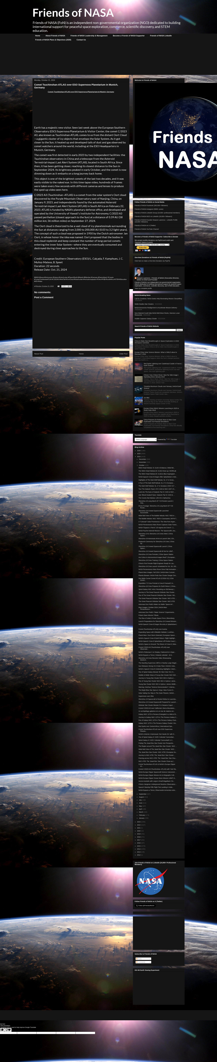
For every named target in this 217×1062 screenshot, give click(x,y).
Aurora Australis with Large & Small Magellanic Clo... (157, 781)
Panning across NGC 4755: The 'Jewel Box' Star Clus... (157, 758)
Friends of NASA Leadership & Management (89, 36)
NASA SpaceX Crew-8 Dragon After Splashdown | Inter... (158, 477)
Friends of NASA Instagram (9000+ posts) (149, 209)
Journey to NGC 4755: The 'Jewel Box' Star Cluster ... (157, 755)
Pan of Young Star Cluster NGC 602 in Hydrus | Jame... (157, 681)
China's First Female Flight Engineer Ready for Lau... (157, 563)
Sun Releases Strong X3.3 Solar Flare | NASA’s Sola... (157, 666)
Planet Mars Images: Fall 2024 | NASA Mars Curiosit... (157, 572)
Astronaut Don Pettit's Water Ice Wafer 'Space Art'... (156, 604)
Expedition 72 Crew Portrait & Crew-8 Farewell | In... (156, 583)
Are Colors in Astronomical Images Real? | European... (157, 557)
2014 (139, 849)
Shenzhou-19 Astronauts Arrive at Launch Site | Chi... (157, 538)
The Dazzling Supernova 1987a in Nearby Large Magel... (158, 663)
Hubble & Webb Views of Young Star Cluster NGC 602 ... (158, 675)
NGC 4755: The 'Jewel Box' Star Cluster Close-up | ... (157, 761)
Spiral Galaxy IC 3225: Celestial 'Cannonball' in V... (156, 740)
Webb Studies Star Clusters (144, 304)
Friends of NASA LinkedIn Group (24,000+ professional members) (157, 213)
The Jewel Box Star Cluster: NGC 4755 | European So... (158, 752)
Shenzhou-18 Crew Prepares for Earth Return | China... (157, 586)
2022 (139, 825)
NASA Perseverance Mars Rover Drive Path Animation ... (158, 569)
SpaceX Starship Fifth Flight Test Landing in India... (156, 787)
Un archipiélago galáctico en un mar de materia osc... (157, 711)
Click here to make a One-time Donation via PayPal (152, 261)
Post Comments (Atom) (85, 359)
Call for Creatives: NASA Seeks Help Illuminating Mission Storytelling (158, 299)
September (143, 794)
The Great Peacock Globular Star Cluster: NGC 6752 (157, 601)
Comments (140, 962)
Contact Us (81, 40)
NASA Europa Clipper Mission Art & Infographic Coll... (157, 775)
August (141, 797)
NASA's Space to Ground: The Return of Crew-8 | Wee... (158, 644)
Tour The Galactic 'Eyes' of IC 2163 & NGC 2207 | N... (157, 489)
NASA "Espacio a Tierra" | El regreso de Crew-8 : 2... (157, 528)
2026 (139, 450)
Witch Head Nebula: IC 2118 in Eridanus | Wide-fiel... (157, 468)
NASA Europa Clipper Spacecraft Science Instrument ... (158, 772)
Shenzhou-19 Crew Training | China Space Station (156, 560)
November (142, 462)
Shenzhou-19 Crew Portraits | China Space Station (156, 554)
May (140, 806)
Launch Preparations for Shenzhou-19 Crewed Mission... (158, 621)
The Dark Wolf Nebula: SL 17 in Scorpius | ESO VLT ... (157, 486)
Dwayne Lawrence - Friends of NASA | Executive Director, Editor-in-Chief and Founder (158, 279)
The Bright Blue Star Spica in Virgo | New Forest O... (157, 690)
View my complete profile (143, 288)
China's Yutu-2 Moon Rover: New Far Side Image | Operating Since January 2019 (161, 376)
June (141, 803)
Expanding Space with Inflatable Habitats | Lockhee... (157, 632)
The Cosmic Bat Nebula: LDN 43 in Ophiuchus (154, 498)
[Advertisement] (108, 58)
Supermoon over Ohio (146, 696)
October (142, 465)
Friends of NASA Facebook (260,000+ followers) (151, 205)
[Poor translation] (8, 1030)
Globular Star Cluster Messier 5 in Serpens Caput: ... (157, 705)
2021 (139, 828)
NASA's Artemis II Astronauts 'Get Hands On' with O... (157, 734)
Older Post (123, 354)
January (142, 818)
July (140, 800)
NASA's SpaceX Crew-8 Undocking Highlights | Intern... (157, 669)
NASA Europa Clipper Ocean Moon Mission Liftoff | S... (157, 778)
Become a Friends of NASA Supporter (129, 36)
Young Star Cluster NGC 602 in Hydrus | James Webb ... (158, 684)
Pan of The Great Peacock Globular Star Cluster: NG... (157, 595)
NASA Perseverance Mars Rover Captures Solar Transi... (158, 525)
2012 (139, 855)
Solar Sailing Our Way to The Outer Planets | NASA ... (157, 693)
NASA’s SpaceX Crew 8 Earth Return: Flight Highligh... (157, 638)
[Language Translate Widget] (146, 439)
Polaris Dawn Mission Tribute (149, 615)
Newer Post (38, 354)
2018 (139, 837)
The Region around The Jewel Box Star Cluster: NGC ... (158, 746)
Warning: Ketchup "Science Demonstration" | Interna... (157, 687)
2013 (139, 852)
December (142, 459)
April (140, 809)
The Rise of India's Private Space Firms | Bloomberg (156, 618)
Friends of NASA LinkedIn (161, 36)
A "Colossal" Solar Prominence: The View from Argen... (157, 522)
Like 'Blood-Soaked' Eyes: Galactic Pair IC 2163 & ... (157, 495)
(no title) (146, 398)
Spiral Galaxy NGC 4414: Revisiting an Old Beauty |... (157, 589)
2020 (139, 831)
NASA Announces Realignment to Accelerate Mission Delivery (156, 308)
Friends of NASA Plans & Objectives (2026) (53, 40)
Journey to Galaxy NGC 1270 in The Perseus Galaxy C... (158, 717)
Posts (139, 959)
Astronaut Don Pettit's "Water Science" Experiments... (157, 612)
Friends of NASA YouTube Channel (147, 229)
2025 (139, 453)
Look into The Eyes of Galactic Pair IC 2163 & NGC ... (157, 492)
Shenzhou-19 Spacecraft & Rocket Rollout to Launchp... (158, 699)
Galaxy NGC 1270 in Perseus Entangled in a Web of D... (158, 714)
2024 (139, 456)
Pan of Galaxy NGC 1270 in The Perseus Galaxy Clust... (158, 720)
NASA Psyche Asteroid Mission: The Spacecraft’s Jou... (157, 531)
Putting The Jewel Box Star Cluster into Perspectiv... (156, 743)
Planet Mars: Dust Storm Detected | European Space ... (157, 635)
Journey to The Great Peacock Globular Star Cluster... (157, 592)
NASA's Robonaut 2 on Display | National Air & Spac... (157, 652)
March (141, 812)
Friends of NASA (73, 12)
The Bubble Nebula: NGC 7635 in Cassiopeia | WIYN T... (158, 518)
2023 (139, 822)
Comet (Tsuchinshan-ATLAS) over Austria (153, 629)
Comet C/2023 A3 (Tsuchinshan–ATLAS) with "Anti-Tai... (158, 769)
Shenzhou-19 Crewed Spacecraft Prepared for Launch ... (158, 702)
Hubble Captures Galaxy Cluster (146, 318)
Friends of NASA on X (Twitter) (145, 225)
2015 (139, 846)
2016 (139, 843)
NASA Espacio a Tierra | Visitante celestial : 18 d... (156, 655)
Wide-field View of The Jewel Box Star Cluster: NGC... (157, 749)
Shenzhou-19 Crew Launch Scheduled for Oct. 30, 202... (158, 566)
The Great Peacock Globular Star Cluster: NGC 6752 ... (158, 598)
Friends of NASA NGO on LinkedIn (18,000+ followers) (153, 216)
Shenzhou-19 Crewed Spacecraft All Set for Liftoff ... (156, 551)
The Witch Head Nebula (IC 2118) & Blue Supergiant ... (157, 474)
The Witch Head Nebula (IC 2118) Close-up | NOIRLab (157, 471)
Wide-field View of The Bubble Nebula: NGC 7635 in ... (157, 515)
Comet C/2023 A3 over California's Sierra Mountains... (157, 708)
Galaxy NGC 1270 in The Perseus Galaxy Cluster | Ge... (158, 723)
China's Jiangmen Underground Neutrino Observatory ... (158, 784)
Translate (171, 439)
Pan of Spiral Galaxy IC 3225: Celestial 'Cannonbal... (157, 737)
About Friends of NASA (55, 36)
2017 (139, 840)
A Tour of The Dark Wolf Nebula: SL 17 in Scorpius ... (157, 483)
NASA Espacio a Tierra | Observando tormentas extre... (157, 790)
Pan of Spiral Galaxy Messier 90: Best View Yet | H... (157, 672)
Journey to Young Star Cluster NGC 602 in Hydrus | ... (157, 678)
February (142, 815)
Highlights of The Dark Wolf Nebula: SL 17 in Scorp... (157, 480)
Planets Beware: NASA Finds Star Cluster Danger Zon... (158, 575)
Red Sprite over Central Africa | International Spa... (156, 726)
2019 (139, 834)
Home (37, 36)
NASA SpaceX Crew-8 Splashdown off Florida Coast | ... (158, 641)
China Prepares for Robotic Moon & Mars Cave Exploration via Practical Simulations (160, 420)
